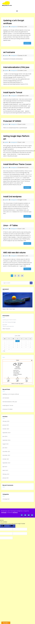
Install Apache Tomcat (12, 92)
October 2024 (6, 428)
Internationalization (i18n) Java (16, 67)
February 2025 (6, 421)
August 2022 (5, 444)
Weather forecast (18, 383)
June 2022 (5, 447)
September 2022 (6, 440)
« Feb (4, 351)
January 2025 (6, 425)
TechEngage (3, 512)
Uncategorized (13, 26)
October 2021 (6, 459)
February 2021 (6, 474)
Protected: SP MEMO (12, 121)
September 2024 (6, 432)
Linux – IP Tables (10, 225)
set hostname (9, 52)
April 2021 (5, 466)
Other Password (6, 328)
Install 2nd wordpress (12, 196)
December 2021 (6, 451)
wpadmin (6, 26)
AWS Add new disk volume (14, 252)
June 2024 (5, 436)
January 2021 (6, 478)
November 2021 (6, 455)
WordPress (15, 512)
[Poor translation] (11, 526)
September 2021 (6, 462)
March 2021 (5, 470)
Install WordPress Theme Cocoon (17, 164)
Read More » (27, 43)
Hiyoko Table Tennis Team (9, 309)
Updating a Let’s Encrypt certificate (11, 394)
